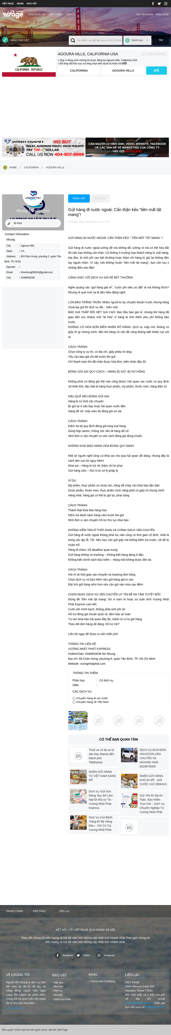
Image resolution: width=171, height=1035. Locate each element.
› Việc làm (57, 982)
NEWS (20, 3)
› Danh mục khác (61, 999)
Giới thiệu (56, 14)
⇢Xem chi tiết (14, 1008)
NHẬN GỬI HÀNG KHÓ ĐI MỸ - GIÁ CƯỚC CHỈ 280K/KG (153, 780)
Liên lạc (71, 14)
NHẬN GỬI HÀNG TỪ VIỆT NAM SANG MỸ (102, 776)
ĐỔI (156, 70)
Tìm (161, 40)
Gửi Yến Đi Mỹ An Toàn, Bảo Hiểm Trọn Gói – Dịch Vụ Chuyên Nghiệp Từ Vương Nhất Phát (152, 804)
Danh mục (137, 40)
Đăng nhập (162, 14)
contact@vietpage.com (139, 1002)
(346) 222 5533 (154, 1007)
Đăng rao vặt (15, 40)
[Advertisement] (85, 109)
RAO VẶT (32, 3)
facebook (64, 955)
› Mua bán (57, 986)
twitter (82, 955)
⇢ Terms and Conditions (102, 981)
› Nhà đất (57, 995)
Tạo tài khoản (144, 14)
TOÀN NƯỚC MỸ (37, 14)
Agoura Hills (123, 70)
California (79, 70)
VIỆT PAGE (8, 3)
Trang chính (14, 911)
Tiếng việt (79, 198)
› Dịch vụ (57, 990)
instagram (105, 955)
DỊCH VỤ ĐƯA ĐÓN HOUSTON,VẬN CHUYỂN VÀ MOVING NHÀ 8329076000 (153, 758)
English (100, 198)
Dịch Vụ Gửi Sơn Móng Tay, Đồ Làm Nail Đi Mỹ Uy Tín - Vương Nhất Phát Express (101, 800)
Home (10, 167)
